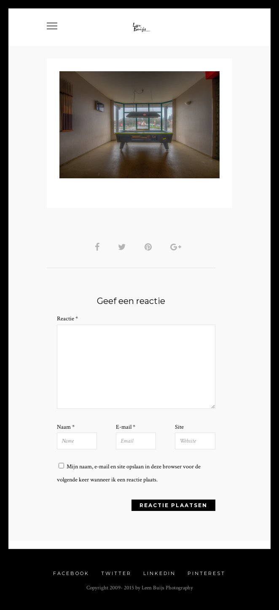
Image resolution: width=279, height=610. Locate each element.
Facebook (71, 573)
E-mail (125, 427)
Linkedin (159, 573)
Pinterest (206, 573)
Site (179, 427)
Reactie (67, 318)
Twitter (116, 573)
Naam (66, 427)
